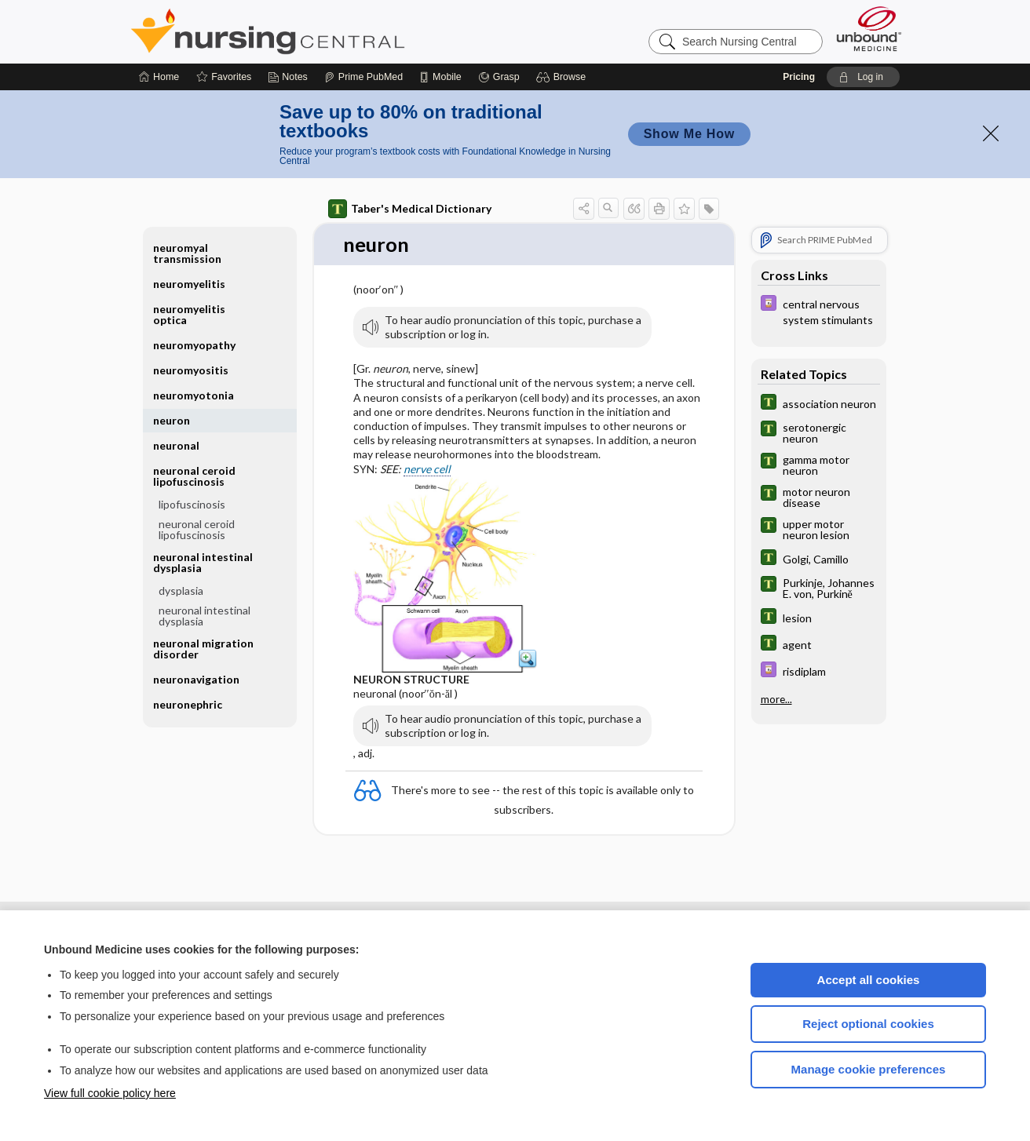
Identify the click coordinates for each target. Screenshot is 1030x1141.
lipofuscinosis (192, 504)
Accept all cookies (868, 979)
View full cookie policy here (110, 1093)
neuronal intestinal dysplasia (203, 562)
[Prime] (363, 77)
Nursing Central (326, 31)
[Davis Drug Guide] (818, 310)
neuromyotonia (193, 395)
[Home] (159, 77)
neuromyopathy (194, 345)
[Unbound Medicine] (869, 28)
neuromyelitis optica (189, 314)
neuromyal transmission (187, 253)
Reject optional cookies (868, 1023)
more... (776, 699)
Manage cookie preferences (868, 1069)
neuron (171, 420)
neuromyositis (190, 370)
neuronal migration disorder (203, 648)
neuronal (176, 445)
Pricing (799, 76)
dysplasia (181, 590)
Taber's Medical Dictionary (409, 208)
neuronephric (187, 704)
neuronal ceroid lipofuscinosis (194, 476)
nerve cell (427, 469)
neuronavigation (196, 679)
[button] (563, 77)
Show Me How (689, 133)
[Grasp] (499, 77)
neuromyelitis (189, 283)
